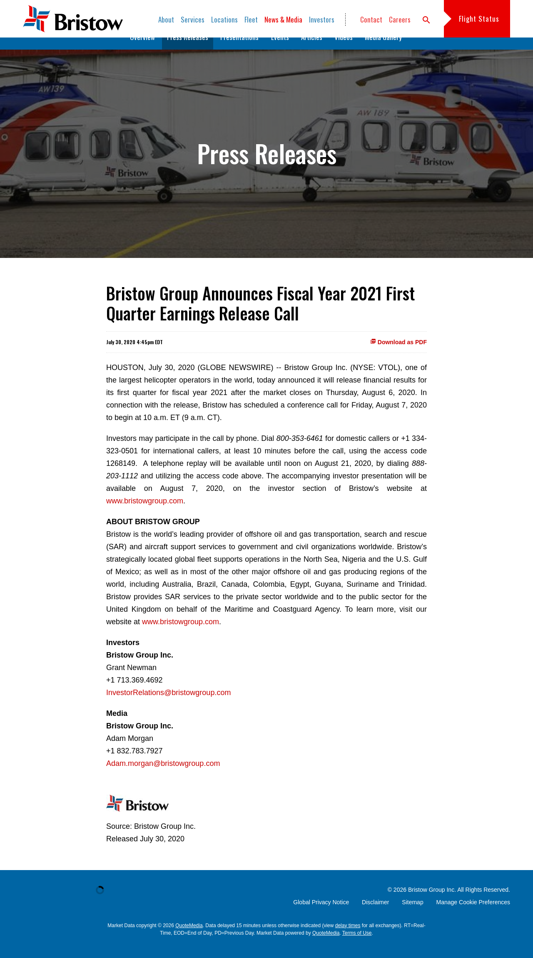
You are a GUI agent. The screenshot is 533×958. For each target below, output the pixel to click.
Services (192, 19)
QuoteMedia (188, 938)
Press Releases (187, 50)
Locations (224, 19)
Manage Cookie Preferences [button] (473, 915)
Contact (371, 19)
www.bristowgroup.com (144, 514)
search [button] (426, 20)
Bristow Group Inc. (432, 902)
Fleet (251, 19)
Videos (343, 50)
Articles (311, 50)
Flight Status (479, 18)
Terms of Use (357, 946)
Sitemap (412, 915)
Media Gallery (383, 50)
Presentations (239, 50)
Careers (400, 19)
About (166, 19)
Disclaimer (375, 915)
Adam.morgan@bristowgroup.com (163, 776)
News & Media (283, 19)
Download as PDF (398, 355)
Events (280, 50)
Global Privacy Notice (321, 915)
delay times (348, 938)
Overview (142, 50)
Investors (321, 19)
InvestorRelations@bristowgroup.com (168, 705)
